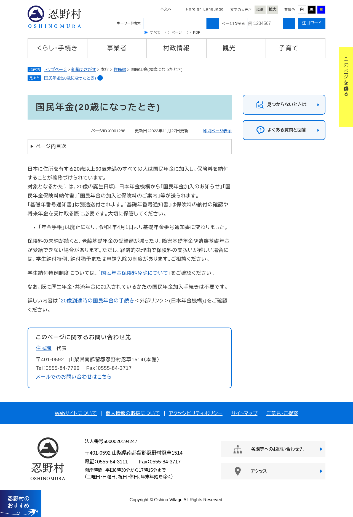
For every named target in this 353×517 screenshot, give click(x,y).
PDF (196, 32)
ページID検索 (233, 24)
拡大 (273, 9)
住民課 (120, 69)
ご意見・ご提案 (282, 413)
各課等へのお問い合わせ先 (277, 449)
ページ (177, 32)
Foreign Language (205, 9)
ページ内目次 (51, 146)
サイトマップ (244, 413)
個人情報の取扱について (133, 413)
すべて (155, 32)
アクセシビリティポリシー (196, 413)
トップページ (55, 69)
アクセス (259, 471)
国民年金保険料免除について (134, 273)
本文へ (166, 9)
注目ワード (312, 22)
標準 (260, 10)
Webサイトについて (76, 413)
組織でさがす (83, 69)
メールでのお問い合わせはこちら (74, 377)
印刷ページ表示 (217, 130)
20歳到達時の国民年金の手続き (97, 301)
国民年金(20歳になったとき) (70, 78)
